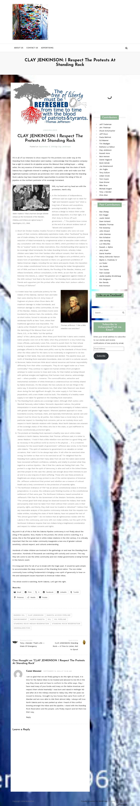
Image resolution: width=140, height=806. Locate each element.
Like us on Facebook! (110, 295)
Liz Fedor (103, 263)
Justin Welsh (104, 218)
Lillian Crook (104, 176)
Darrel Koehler (105, 253)
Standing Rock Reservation (66, 624)
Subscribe (101, 356)
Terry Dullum (104, 173)
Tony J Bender (105, 192)
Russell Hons (104, 153)
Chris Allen (103, 195)
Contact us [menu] (32, 48)
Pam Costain (104, 273)
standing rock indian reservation (31, 624)
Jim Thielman (105, 128)
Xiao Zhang (103, 212)
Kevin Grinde (104, 163)
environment (20, 619)
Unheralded (50, 130)
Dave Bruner (104, 182)
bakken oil (19, 615)
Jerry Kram (103, 250)
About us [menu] (18, 48)
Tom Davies (104, 270)
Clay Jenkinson (64, 147)
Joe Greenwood (106, 166)
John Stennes (105, 234)
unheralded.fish (22, 628)
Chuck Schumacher (107, 131)
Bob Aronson (104, 286)
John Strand (104, 231)
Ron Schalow (104, 237)
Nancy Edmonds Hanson (109, 257)
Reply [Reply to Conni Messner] (28, 717)
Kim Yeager (103, 215)
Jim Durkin (103, 266)
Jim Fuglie (103, 169)
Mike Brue (103, 185)
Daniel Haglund (105, 160)
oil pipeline (60, 619)
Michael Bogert (105, 189)
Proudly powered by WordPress (94, 801)
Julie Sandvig (104, 241)
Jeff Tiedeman (105, 124)
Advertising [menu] (47, 48)
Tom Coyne (104, 179)
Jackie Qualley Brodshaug (110, 276)
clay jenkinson (36, 615)
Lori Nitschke (104, 244)
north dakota (37, 619)
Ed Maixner (103, 140)
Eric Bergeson (105, 279)
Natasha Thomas (106, 224)
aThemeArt (122, 804)
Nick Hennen (104, 156)
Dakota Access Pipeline (59, 615)
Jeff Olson (103, 134)
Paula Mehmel (105, 137)
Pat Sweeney (104, 228)
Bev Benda (103, 282)
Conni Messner (33, 671)
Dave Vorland (104, 221)
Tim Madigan (104, 144)
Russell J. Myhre (106, 247)
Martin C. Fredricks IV (108, 260)
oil (49, 619)
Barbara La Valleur (107, 147)
